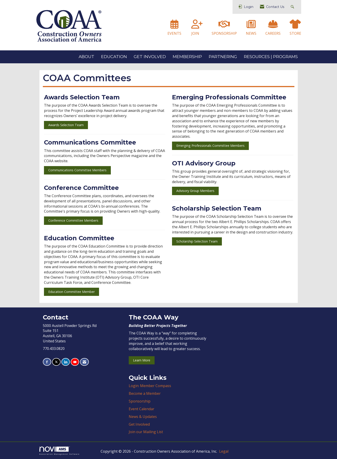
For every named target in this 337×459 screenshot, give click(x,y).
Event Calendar (141, 408)
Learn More (141, 360)
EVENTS (174, 33)
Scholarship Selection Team (197, 241)
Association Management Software (59, 451)
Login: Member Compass (150, 385)
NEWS (251, 33)
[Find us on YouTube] (75, 362)
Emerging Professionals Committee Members (210, 145)
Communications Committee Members (77, 170)
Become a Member (145, 393)
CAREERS (273, 33)
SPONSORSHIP (224, 33)
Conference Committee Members (73, 220)
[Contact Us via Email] (84, 362)
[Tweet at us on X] (56, 362)
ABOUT (86, 56)
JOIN (195, 33)
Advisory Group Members (195, 191)
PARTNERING (223, 56)
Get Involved (139, 424)
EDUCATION (114, 56)
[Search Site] (293, 7)
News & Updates (143, 416)
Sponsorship (139, 401)
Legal (223, 451)
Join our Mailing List (146, 431)
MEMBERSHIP (187, 56)
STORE (295, 33)
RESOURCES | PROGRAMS (271, 56)
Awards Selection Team (66, 125)
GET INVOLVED (150, 56)
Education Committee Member (71, 292)
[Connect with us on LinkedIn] (65, 362)
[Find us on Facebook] (47, 362)
